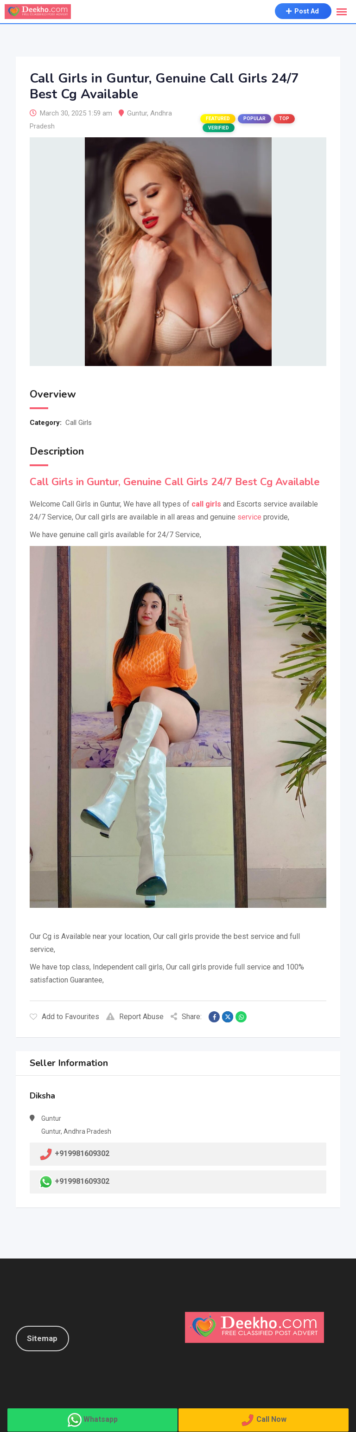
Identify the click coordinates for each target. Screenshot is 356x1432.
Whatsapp (100, 1419)
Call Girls (78, 422)
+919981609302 (82, 1181)
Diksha (42, 1095)
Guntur (137, 113)
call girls (206, 504)
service (249, 517)
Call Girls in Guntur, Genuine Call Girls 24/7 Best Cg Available (175, 482)
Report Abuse (135, 1016)
